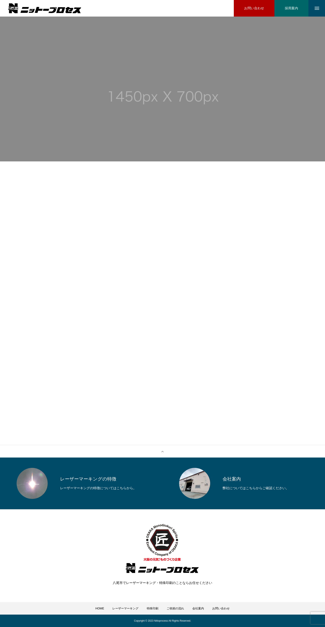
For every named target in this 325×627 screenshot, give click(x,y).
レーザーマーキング (125, 608)
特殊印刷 (152, 608)
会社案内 (198, 608)
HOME (99, 608)
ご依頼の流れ (175, 608)
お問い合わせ (221, 608)
